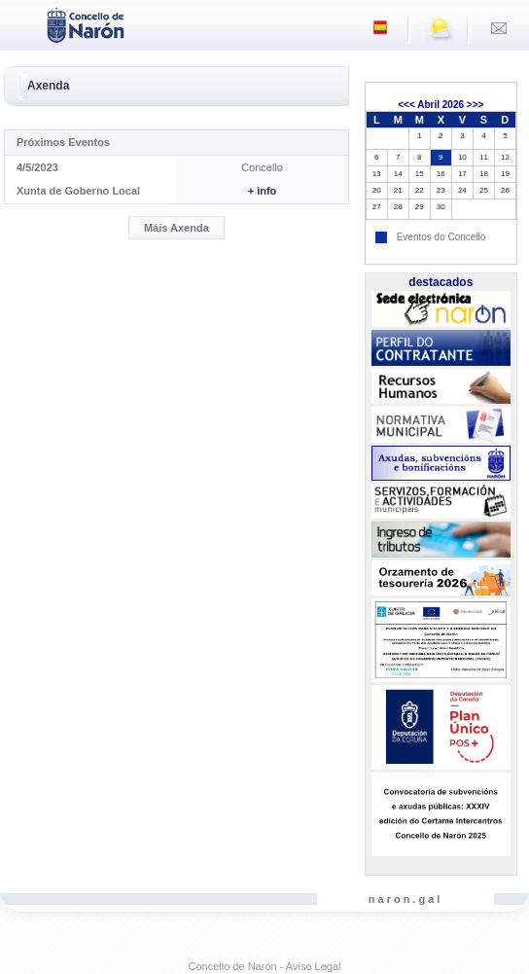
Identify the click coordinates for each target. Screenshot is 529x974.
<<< (406, 104)
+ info (262, 191)
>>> (475, 104)
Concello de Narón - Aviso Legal (265, 966)
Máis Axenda (176, 228)
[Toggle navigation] (20, 23)
